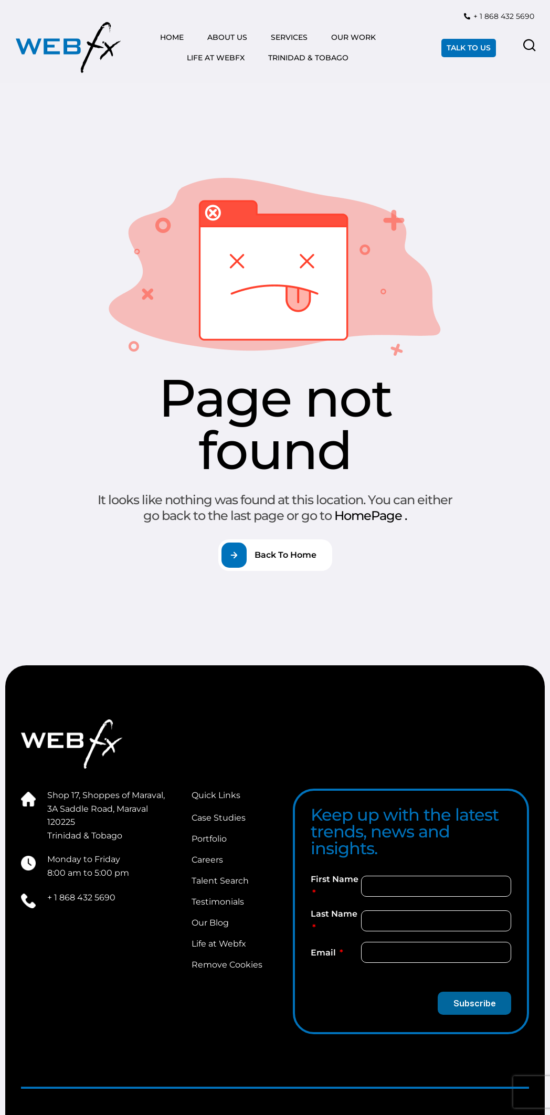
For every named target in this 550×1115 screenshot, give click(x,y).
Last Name (334, 914)
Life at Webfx (219, 944)
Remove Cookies (227, 965)
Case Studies (219, 818)
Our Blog (210, 923)
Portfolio (209, 839)
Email (324, 953)
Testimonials (218, 902)
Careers (207, 860)
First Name (334, 879)
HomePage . (370, 515)
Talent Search (220, 881)
